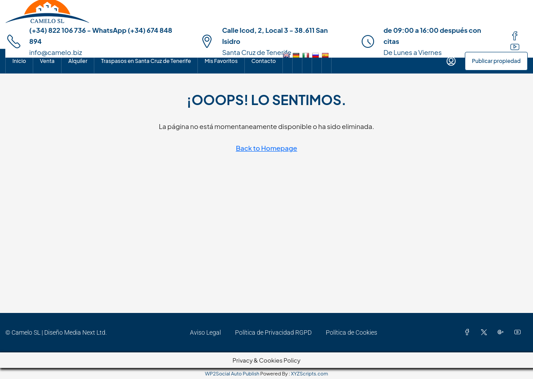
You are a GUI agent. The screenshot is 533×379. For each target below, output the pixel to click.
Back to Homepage (266, 148)
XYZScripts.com (309, 373)
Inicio (19, 61)
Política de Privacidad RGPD (273, 332)
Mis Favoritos (221, 61)
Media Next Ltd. (85, 332)
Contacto (263, 61)
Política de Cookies (351, 332)
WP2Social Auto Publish (232, 373)
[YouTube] (519, 332)
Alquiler (77, 61)
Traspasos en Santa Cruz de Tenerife (146, 61)
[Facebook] (469, 332)
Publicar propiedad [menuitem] (496, 61)
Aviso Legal (205, 332)
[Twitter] (486, 332)
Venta (47, 61)
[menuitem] (451, 61)
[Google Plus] (502, 332)
